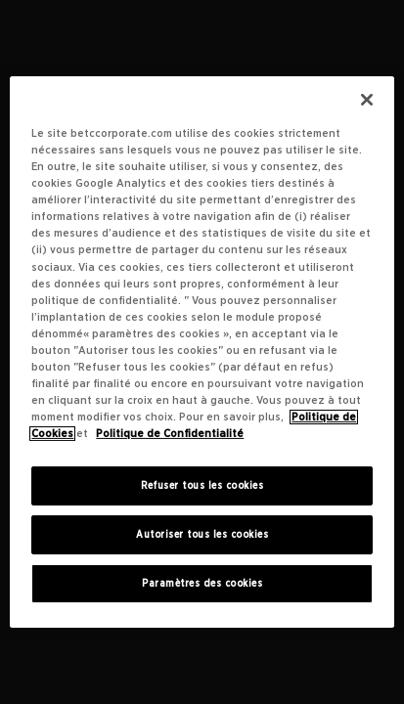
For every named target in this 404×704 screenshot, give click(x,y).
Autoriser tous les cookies (202, 535)
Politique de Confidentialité (170, 433)
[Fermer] (366, 99)
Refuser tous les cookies (202, 486)
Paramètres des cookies (202, 584)
